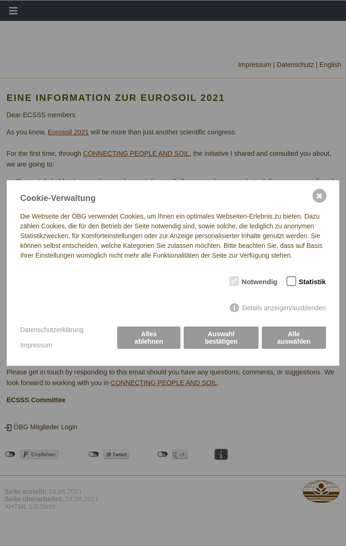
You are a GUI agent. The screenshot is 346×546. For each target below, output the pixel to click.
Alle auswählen (294, 337)
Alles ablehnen (148, 337)
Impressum (36, 345)
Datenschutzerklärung (51, 329)
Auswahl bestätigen (221, 337)
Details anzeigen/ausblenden (284, 308)
